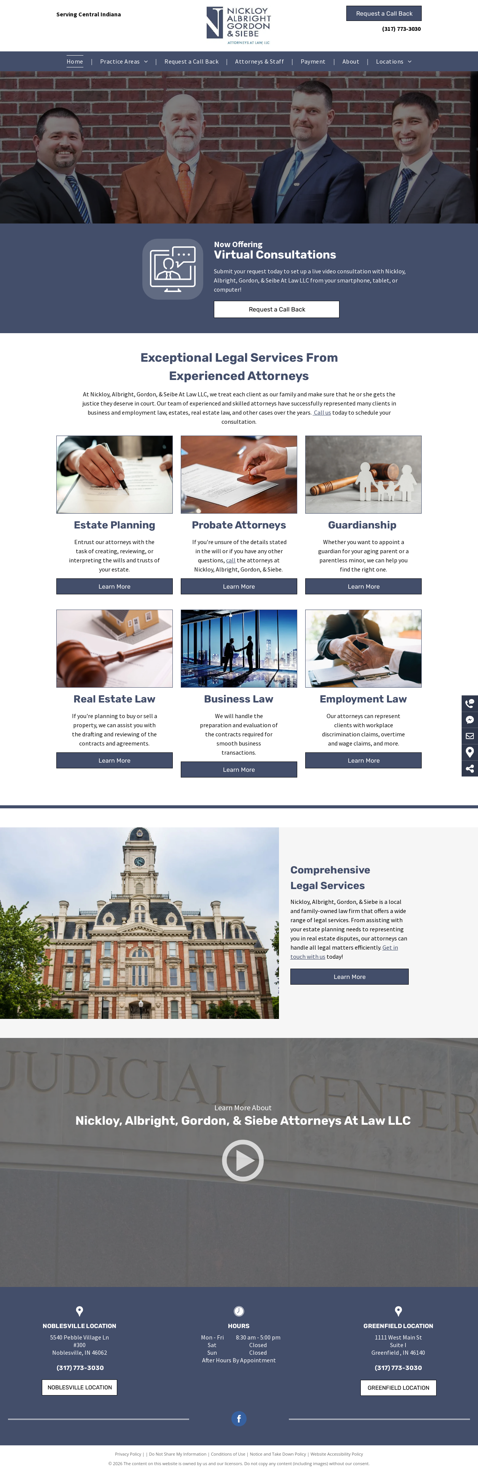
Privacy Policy (128, 1454)
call (231, 560)
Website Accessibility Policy (337, 1454)
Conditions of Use (228, 1454)
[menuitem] (75, 61)
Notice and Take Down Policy (278, 1454)
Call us (322, 412)
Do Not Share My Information (178, 1454)
